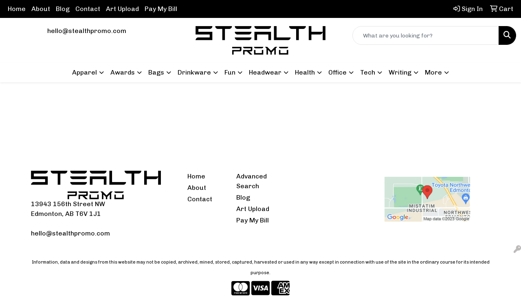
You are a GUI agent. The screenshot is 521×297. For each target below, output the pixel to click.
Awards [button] (122, 72)
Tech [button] (367, 72)
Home (17, 9)
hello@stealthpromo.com (86, 31)
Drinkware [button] (194, 72)
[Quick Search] (425, 35)
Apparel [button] (84, 72)
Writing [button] (400, 72)
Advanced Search (251, 181)
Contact (87, 9)
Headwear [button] (265, 72)
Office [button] (337, 72)
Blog (63, 9)
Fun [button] (229, 72)
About (40, 9)
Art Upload (122, 9)
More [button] (433, 72)
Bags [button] (156, 72)
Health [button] (305, 72)
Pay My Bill (161, 9)
